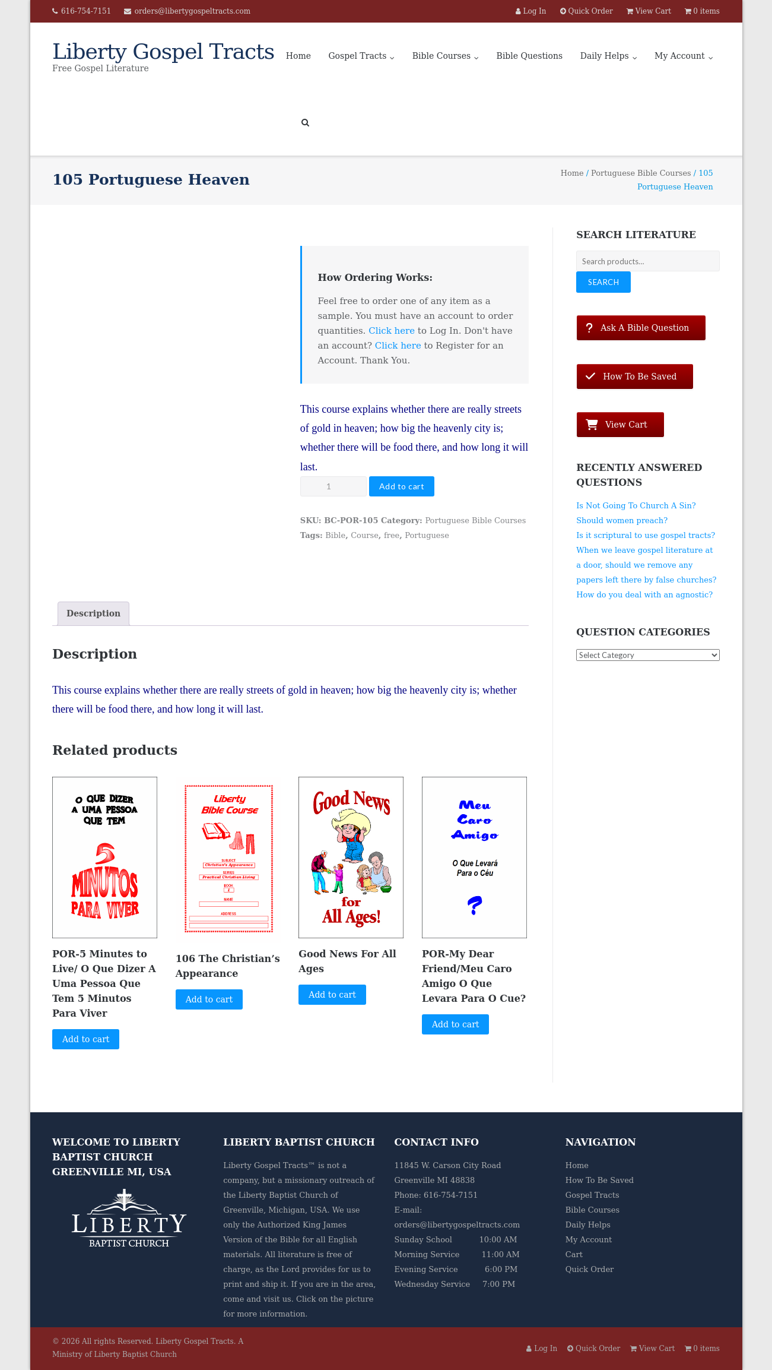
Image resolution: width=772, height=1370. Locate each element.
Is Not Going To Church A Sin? (636, 505)
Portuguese (427, 535)
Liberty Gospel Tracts (194, 1341)
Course (365, 535)
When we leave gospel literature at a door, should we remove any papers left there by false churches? (646, 565)
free (391, 535)
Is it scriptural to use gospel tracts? (645, 535)
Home (298, 56)
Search (603, 282)
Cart (574, 1254)
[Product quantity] (333, 486)
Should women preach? (622, 520)
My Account (680, 56)
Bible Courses (441, 56)
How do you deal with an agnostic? (644, 594)
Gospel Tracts (357, 56)
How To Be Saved (600, 1180)
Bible (335, 535)
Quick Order (590, 1269)
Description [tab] (93, 613)
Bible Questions (530, 56)
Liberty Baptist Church (283, 1195)
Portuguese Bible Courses (641, 173)
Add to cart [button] (86, 1039)
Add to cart (402, 486)
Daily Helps (604, 56)
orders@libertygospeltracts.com (192, 11)
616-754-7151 (86, 11)
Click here (391, 330)
